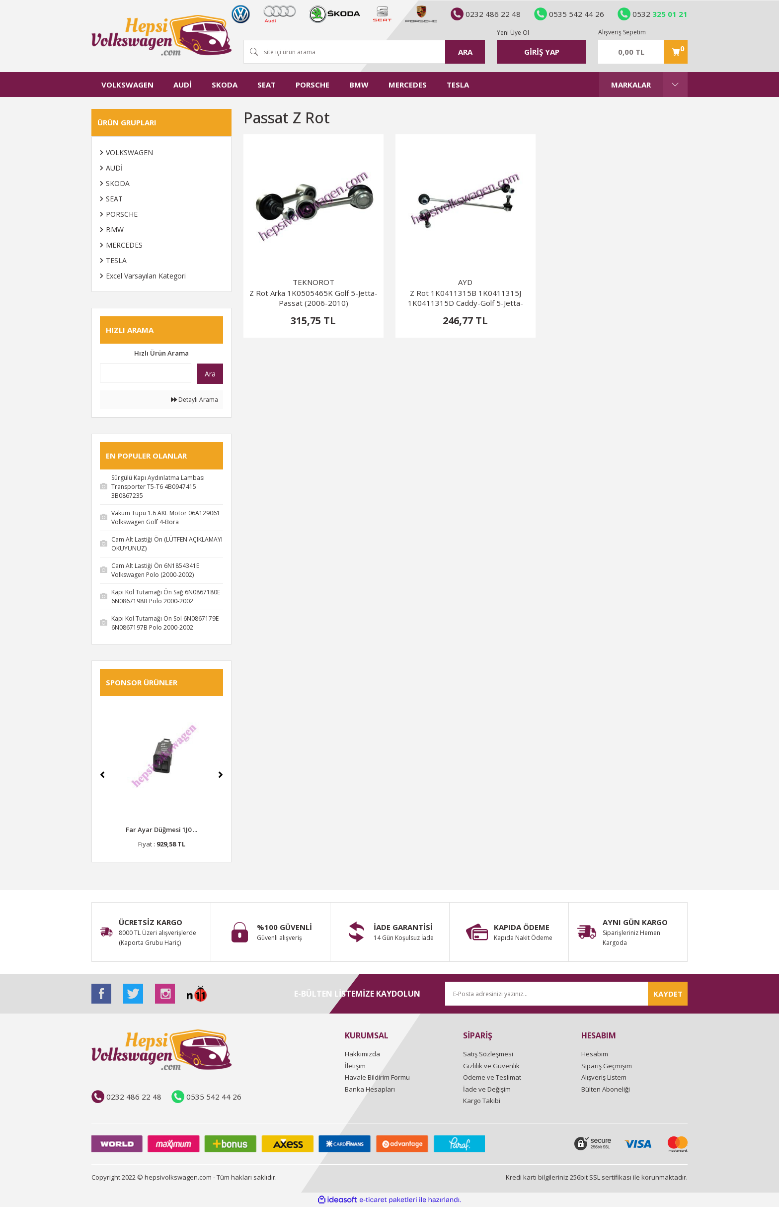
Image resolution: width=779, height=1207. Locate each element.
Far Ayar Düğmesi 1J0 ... (161, 829)
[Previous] (102, 775)
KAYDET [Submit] (668, 994)
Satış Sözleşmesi (488, 1053)
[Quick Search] (145, 373)
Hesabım (594, 1053)
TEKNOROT (313, 282)
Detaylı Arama (194, 399)
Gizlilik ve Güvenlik (491, 1065)
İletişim (355, 1065)
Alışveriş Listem (603, 1077)
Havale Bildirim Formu (377, 1077)
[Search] (364, 52)
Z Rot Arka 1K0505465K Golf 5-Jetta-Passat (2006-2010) (313, 298)
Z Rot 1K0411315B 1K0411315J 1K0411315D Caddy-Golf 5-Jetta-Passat (465, 298)
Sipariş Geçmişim (606, 1065)
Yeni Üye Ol (513, 32)
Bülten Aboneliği (605, 1089)
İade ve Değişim (487, 1089)
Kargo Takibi (481, 1100)
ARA (465, 52)
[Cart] (643, 52)
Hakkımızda (362, 1053)
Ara (210, 373)
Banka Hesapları (370, 1089)
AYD (465, 282)
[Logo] (161, 35)
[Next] (220, 775)
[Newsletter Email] (566, 994)
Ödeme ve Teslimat (492, 1077)
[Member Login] (541, 52)
